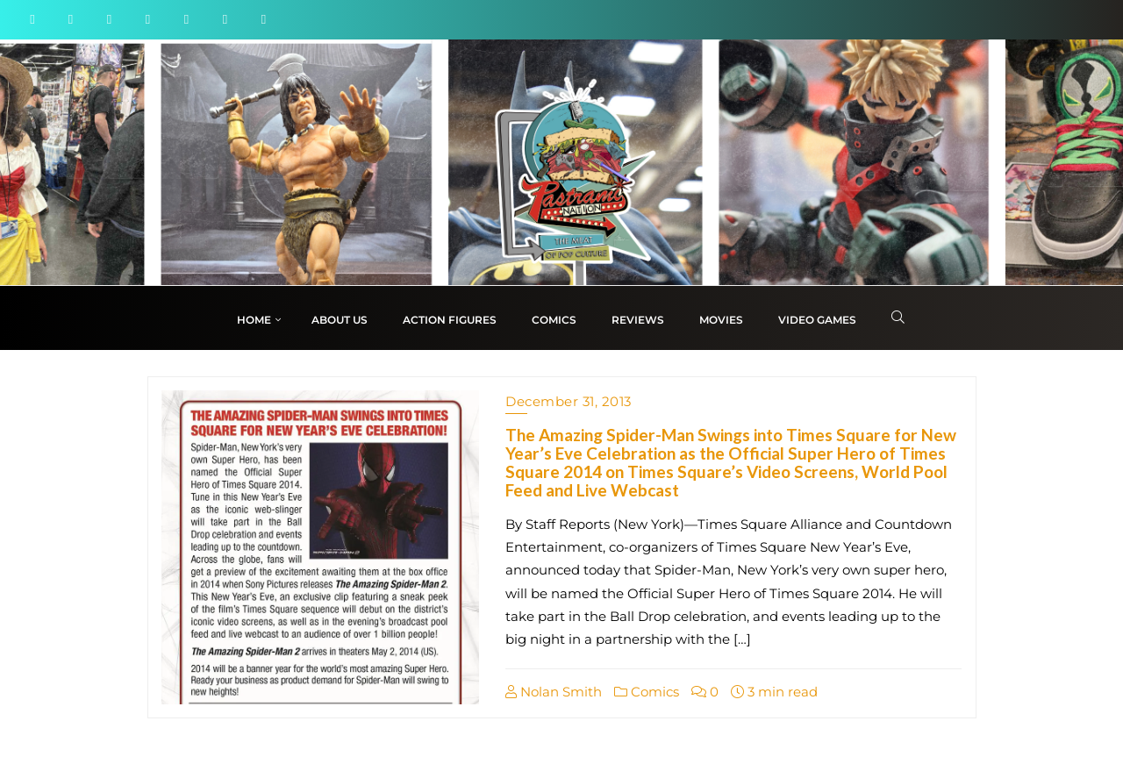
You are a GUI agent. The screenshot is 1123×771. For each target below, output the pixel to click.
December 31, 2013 (568, 401)
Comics (646, 691)
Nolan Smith (553, 691)
